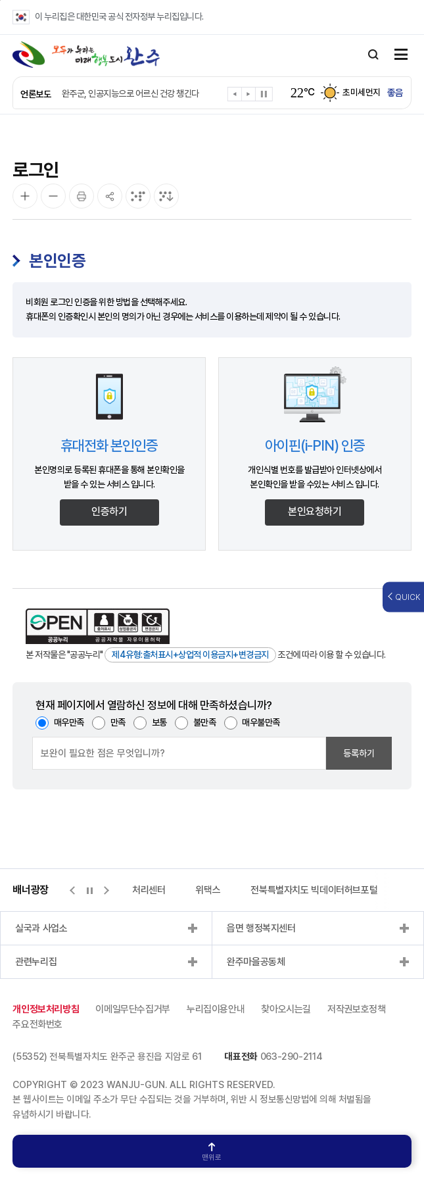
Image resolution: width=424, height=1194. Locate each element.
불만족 (204, 722)
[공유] (109, 196)
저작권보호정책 (356, 1009)
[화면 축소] (53, 196)
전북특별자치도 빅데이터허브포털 (313, 890)
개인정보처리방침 (45, 1009)
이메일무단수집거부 (132, 1009)
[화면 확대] (24, 196)
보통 (159, 722)
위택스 (207, 890)
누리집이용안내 (216, 1009)
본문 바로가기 (0, 0)
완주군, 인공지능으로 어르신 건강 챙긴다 (130, 93)
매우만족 (69, 722)
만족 (118, 722)
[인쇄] (81, 196)
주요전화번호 (37, 1024)
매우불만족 (261, 722)
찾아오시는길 (286, 1009)
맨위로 (212, 1152)
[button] (235, 96)
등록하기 (359, 753)
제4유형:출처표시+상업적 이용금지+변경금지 (190, 654)
